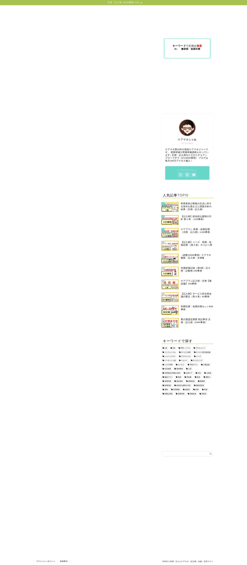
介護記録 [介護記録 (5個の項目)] (206, 365)
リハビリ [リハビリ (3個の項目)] (181, 365)
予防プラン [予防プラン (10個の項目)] (194, 365)
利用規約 (141, 30)
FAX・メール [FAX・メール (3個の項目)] (185, 348)
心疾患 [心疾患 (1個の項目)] (208, 373)
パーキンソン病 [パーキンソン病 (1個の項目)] (170, 360)
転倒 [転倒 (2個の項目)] (196, 390)
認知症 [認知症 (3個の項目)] (187, 390)
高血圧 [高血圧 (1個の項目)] (204, 394)
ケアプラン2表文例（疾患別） (62, 553)
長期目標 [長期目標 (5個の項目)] (181, 394)
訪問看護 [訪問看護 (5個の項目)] (176, 390)
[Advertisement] (187, 86)
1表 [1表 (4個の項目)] (166, 348)
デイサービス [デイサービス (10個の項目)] (186, 356)
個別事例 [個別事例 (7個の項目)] (179, 369)
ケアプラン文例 (86, 30)
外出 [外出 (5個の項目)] (199, 373)
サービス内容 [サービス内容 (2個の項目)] (186, 352)
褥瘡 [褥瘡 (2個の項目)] (166, 390)
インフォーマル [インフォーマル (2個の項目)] (170, 352)
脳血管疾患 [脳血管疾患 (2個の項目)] (200, 385)
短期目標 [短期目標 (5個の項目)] (168, 381)
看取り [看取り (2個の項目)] (208, 377)
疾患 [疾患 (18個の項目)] (198, 377)
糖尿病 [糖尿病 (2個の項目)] (202, 381)
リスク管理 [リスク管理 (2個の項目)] (168, 365)
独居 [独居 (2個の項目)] (179, 377)
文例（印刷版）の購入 (166, 30)
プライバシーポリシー (45, 561)
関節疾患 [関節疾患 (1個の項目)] (193, 394)
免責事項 (64, 561)
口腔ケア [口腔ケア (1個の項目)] (189, 373)
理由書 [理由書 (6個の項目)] (189, 377)
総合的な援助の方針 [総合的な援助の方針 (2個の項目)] (183, 385)
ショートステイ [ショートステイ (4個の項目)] (170, 356)
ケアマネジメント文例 (115, 30)
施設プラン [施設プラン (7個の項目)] (168, 377)
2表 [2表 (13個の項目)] (174, 348)
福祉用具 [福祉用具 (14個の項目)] (179, 381)
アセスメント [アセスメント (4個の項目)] (200, 348)
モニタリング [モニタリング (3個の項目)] (197, 360)
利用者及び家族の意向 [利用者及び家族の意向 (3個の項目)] (172, 373)
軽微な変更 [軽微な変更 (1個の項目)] (168, 394)
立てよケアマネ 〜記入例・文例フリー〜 (123, 15)
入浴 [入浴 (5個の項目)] (189, 369)
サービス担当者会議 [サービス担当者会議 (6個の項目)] (203, 352)
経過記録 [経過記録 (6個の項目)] (168, 385)
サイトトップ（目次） (57, 30)
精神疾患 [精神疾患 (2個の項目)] (191, 381)
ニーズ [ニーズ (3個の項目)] (198, 356)
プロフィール (194, 30)
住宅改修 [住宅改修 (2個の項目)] (168, 369)
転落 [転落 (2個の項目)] (205, 390)
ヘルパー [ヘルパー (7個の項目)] (184, 360)
